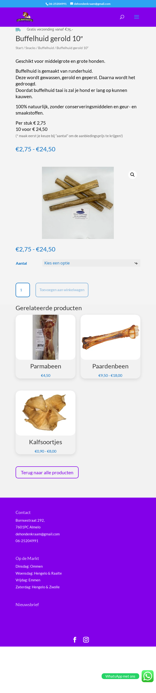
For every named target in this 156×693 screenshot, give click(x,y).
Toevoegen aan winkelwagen (62, 290)
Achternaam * (34, 651)
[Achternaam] (55, 659)
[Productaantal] (23, 290)
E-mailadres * (34, 619)
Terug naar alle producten (47, 472)
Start (19, 48)
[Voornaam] (55, 643)
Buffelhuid (46, 48)
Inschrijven (55, 671)
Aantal (21, 263)
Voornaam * (33, 635)
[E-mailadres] (55, 627)
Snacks (30, 48)
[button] (132, 174)
